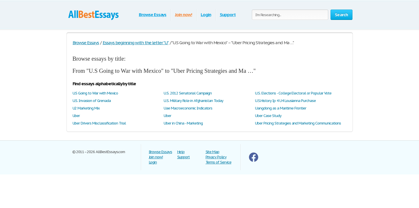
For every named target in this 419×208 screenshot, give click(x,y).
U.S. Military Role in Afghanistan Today (193, 100)
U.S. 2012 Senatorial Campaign (188, 93)
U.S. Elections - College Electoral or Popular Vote (293, 93)
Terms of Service (218, 162)
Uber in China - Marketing (183, 123)
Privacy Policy (216, 157)
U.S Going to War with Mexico (95, 93)
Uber (76, 115)
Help (181, 151)
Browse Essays (152, 14)
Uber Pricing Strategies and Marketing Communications (298, 123)
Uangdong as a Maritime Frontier (280, 108)
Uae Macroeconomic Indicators (188, 108)
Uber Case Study (268, 115)
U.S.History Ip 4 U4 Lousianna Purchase (285, 100)
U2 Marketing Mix (86, 108)
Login (206, 14)
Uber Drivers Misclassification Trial (99, 123)
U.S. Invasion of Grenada (92, 100)
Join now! (183, 14)
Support (228, 14)
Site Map (212, 151)
